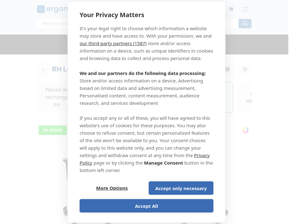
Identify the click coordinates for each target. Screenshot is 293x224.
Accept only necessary (181, 188)
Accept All (146, 206)
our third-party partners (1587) (113, 43)
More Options (112, 188)
